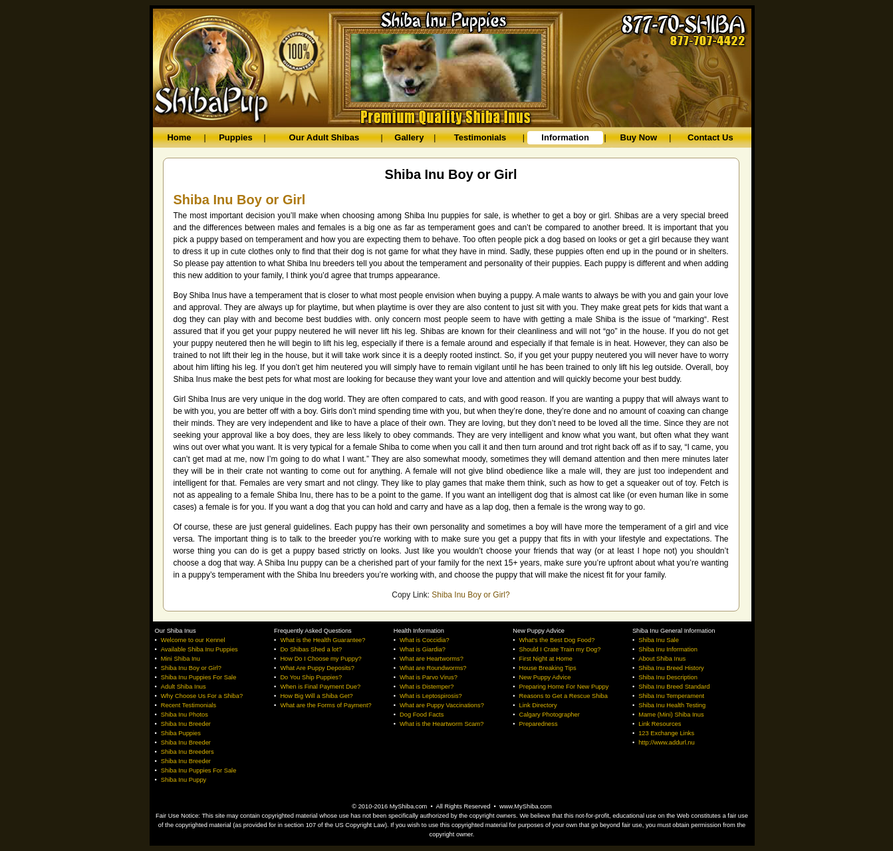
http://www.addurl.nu (666, 742)
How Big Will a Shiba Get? (316, 696)
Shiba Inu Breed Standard (673, 686)
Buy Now (639, 137)
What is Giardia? (423, 649)
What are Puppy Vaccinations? (442, 705)
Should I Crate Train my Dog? (560, 649)
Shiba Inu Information (668, 649)
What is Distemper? (426, 686)
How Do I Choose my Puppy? (320, 658)
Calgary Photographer (549, 714)
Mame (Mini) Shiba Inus (671, 714)
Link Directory (538, 705)
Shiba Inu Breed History (671, 668)
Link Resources (659, 724)
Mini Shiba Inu (180, 658)
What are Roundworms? (433, 668)
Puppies (236, 137)
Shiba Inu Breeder (186, 724)
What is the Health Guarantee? (322, 640)
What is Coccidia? (424, 640)
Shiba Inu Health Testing (671, 705)
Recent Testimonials (188, 705)
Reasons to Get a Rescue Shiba (563, 696)
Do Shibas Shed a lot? (311, 649)
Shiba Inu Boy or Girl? (470, 594)
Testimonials (480, 137)
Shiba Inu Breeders (187, 752)
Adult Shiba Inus (183, 686)
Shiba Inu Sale (658, 640)
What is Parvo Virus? (428, 677)
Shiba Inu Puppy (183, 779)
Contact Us (710, 137)
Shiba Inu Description (668, 677)
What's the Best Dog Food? (557, 640)
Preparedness (538, 724)
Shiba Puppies (181, 733)
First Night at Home (546, 658)
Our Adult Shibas (324, 137)
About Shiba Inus (662, 658)
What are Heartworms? (431, 658)
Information (565, 137)
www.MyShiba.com (525, 806)
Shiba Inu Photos (184, 714)
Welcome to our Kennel (193, 640)
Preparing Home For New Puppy (564, 686)
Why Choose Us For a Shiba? (202, 696)
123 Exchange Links (666, 733)
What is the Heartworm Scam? (442, 724)
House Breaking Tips (547, 668)
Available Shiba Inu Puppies (199, 649)
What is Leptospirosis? (431, 696)
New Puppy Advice (545, 677)
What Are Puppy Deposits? (317, 668)
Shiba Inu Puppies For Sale (199, 677)
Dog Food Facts (422, 714)
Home (179, 137)
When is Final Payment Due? (320, 686)
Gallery (409, 137)
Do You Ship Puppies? (311, 677)
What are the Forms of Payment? (325, 705)
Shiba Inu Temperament (671, 696)
